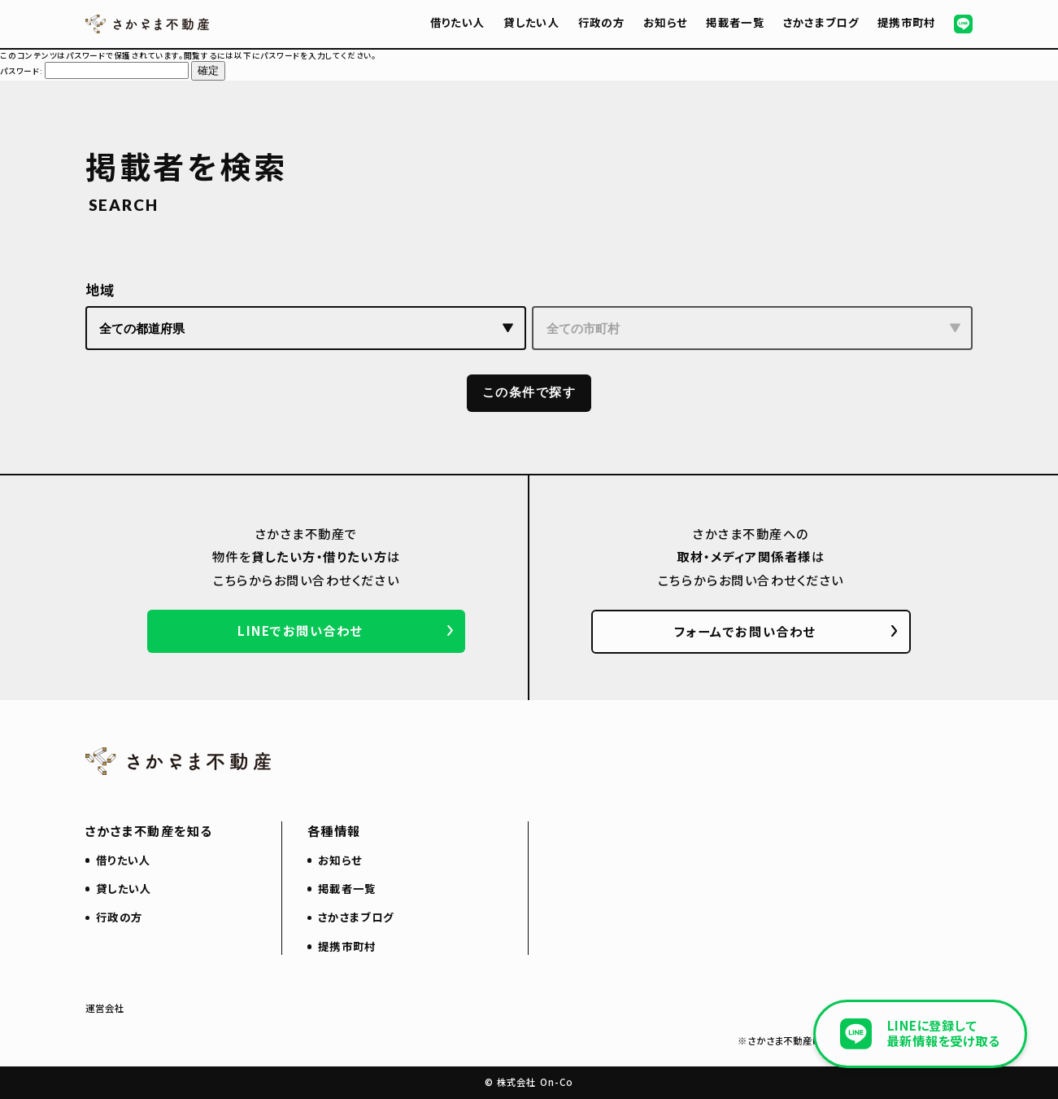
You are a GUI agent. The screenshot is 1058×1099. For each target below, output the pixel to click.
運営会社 (105, 1007)
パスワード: (94, 71)
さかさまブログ (821, 22)
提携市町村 (906, 22)
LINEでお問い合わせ (300, 630)
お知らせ (665, 22)
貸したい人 (531, 22)
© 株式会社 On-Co (529, 1081)
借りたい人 (457, 22)
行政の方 (601, 22)
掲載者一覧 (735, 22)
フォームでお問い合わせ (745, 631)
